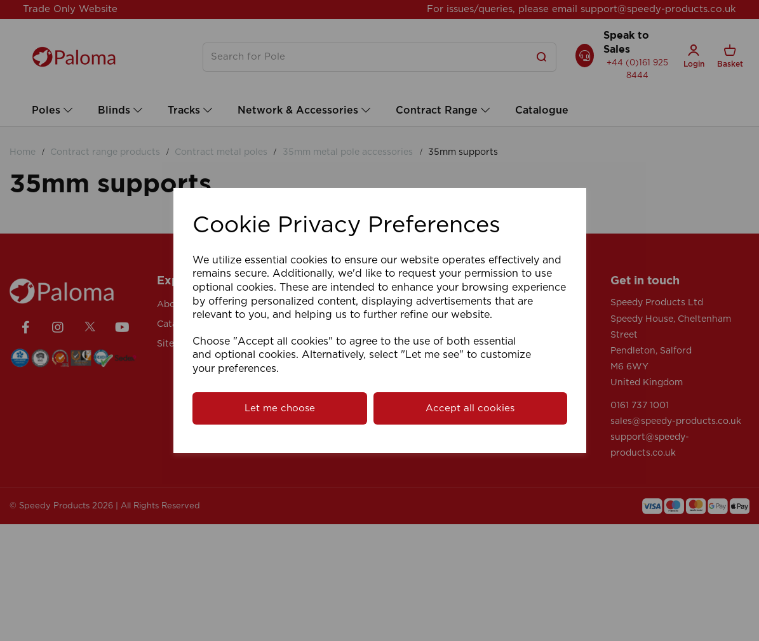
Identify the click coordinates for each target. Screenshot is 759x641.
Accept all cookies (470, 408)
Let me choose (280, 408)
